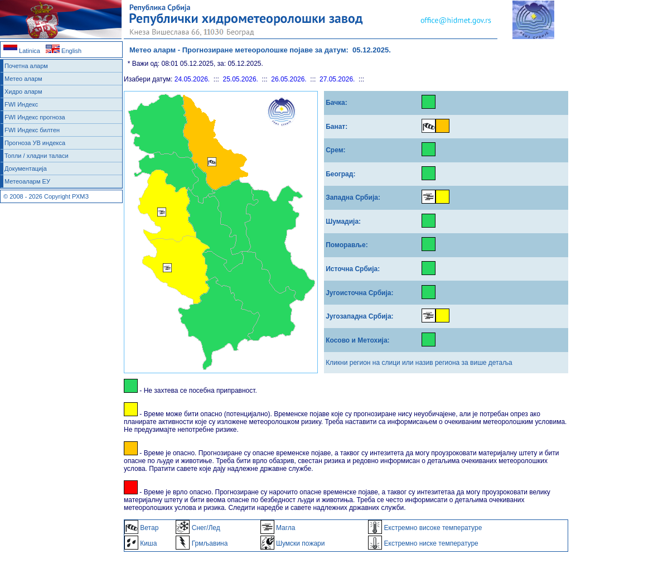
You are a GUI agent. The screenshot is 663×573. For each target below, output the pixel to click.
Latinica (21, 50)
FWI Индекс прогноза (34, 117)
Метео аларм (23, 78)
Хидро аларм (23, 91)
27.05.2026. (337, 79)
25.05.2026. (240, 79)
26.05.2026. (288, 79)
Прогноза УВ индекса (34, 142)
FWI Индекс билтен (32, 130)
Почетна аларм (26, 65)
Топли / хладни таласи (36, 155)
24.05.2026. (192, 79)
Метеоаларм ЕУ (27, 181)
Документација (25, 168)
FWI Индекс (21, 104)
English (63, 50)
